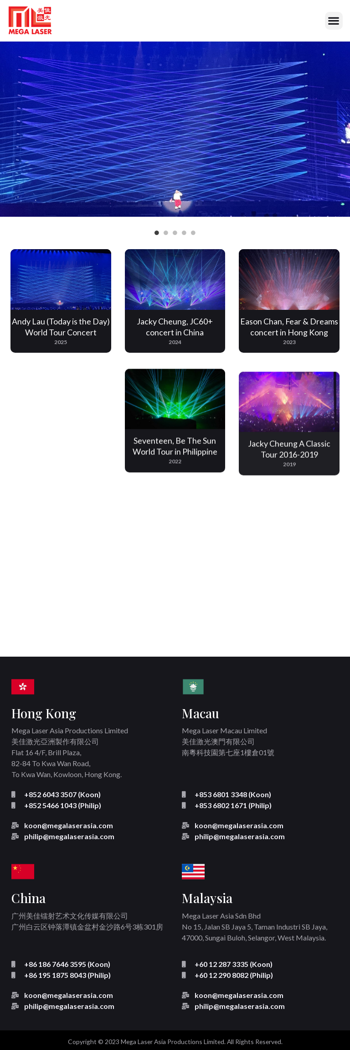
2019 (289, 495)
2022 (175, 476)
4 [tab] (184, 232)
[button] (334, 21)
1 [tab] (156, 232)
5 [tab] (193, 232)
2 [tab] (165, 232)
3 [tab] (175, 232)
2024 (175, 342)
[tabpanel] (175, 129)
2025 (60, 342)
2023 (289, 344)
